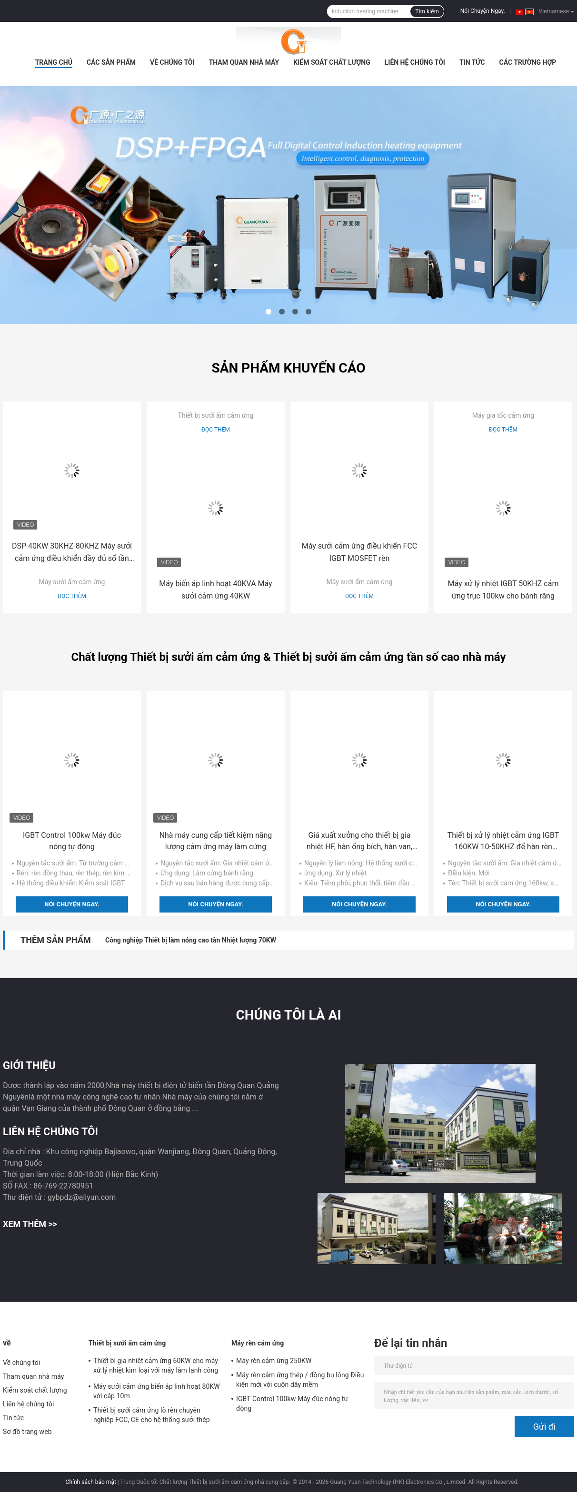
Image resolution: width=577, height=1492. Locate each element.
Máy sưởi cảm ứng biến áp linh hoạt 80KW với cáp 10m (156, 1391)
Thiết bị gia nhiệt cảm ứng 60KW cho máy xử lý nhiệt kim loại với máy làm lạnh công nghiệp (155, 1367)
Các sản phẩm (111, 62)
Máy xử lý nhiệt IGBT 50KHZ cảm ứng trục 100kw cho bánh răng (503, 589)
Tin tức (472, 62)
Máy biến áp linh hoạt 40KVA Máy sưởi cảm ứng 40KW (215, 589)
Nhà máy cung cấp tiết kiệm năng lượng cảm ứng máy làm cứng (215, 841)
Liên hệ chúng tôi (415, 62)
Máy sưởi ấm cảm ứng (72, 582)
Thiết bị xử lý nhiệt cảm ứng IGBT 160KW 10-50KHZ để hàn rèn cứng (503, 842)
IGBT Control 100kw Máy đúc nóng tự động (72, 841)
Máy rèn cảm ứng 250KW (273, 1360)
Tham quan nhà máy (244, 62)
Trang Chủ (53, 62)
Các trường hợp (527, 62)
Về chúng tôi (172, 62)
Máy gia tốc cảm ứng (503, 415)
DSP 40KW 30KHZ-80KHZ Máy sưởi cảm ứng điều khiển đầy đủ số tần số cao (72, 553)
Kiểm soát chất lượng (331, 62)
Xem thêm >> (30, 1224)
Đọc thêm (72, 596)
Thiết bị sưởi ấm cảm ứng (216, 415)
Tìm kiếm (427, 11)
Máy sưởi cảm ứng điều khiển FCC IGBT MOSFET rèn (360, 552)
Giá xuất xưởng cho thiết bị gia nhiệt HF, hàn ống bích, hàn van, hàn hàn (359, 842)
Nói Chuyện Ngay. (482, 11)
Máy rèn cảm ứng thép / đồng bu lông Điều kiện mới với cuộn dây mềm (300, 1379)
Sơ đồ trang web (27, 1431)
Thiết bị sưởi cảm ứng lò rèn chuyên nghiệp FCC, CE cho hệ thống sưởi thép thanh (151, 1416)
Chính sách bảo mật (91, 1482)
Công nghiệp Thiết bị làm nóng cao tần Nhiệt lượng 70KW (190, 940)
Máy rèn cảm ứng (257, 1343)
